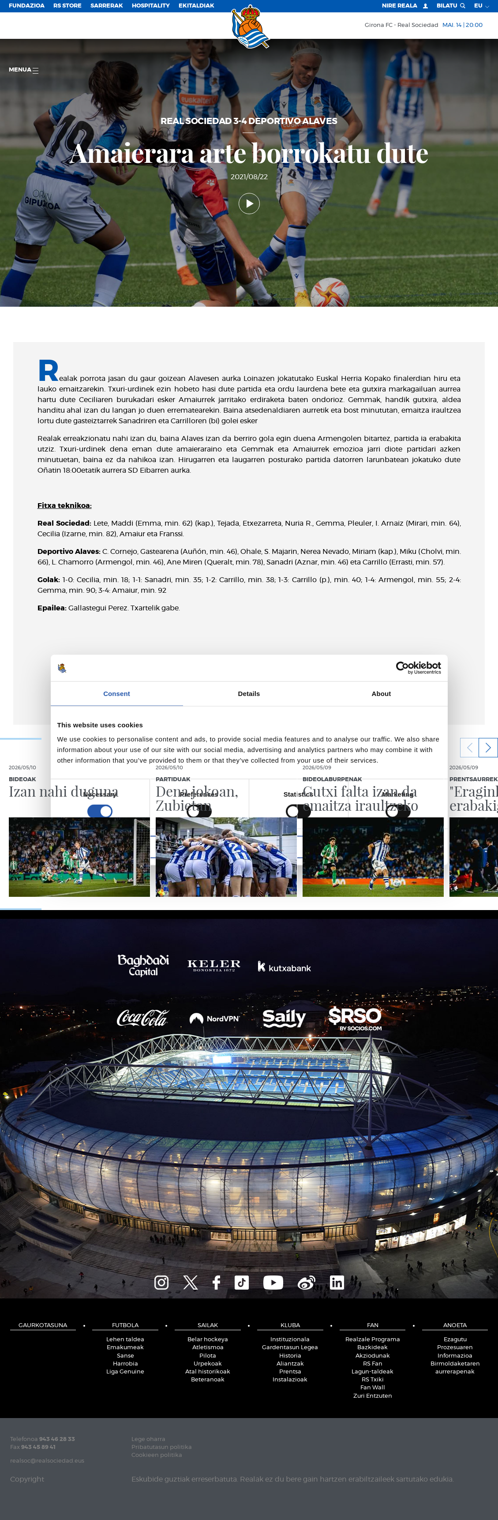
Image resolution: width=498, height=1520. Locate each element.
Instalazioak (290, 1380)
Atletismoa (208, 1348)
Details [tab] (249, 693)
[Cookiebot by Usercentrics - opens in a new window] (402, 668)
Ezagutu (455, 1340)
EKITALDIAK (196, 6)
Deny (120, 846)
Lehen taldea (125, 1340)
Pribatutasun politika (161, 1447)
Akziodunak (373, 1356)
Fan (372, 1325)
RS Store (67, 6)
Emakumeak (125, 1348)
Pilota (207, 1356)
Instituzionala (290, 1340)
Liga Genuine (125, 1372)
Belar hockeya (207, 1340)
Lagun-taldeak (372, 1372)
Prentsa (290, 1372)
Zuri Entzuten (372, 1396)
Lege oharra (148, 1439)
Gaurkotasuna (43, 1325)
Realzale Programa (372, 1340)
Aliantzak (290, 1364)
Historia (290, 1356)
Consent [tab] (116, 693)
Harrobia (125, 1364)
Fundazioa (27, 6)
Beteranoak (208, 1380)
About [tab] (381, 693)
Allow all (378, 846)
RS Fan (372, 1364)
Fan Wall (372, 1388)
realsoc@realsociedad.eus (47, 1461)
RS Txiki (373, 1380)
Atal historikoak (207, 1372)
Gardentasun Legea (290, 1348)
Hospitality (151, 6)
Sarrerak (106, 6)
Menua (23, 70)
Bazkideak (372, 1348)
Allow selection (249, 846)
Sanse (125, 1356)
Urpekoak (208, 1364)
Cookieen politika (156, 1455)
